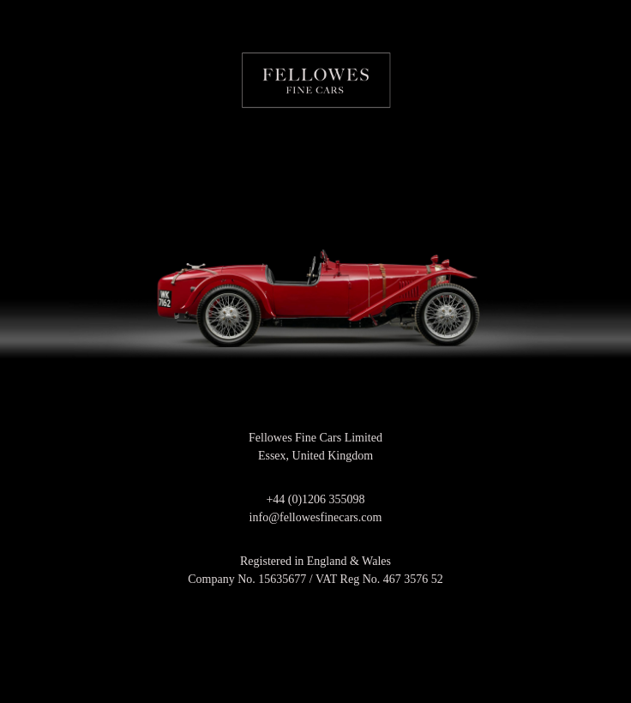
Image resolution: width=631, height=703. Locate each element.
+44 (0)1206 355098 (315, 499)
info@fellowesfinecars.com (315, 517)
